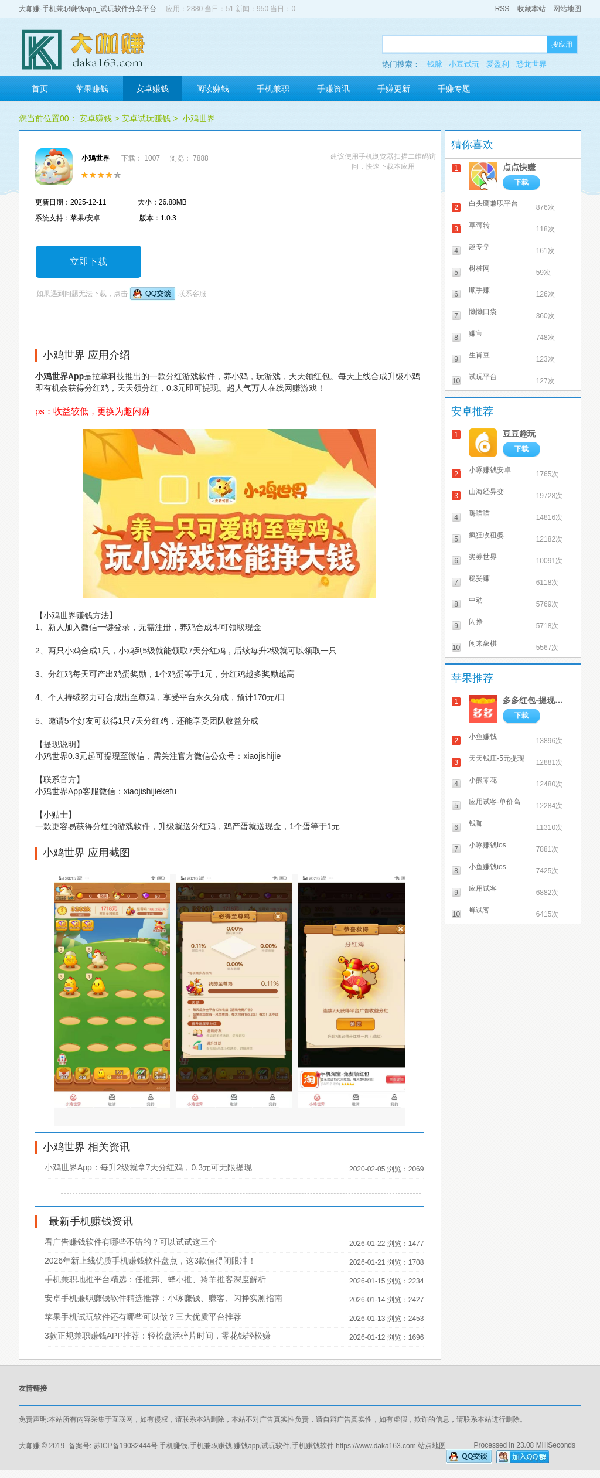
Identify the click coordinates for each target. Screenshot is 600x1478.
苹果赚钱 (92, 88)
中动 (476, 600)
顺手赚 (479, 290)
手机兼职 (273, 88)
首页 (40, 88)
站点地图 (432, 1446)
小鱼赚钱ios (487, 867)
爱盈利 (497, 64)
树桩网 (479, 268)
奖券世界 (483, 557)
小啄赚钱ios (487, 845)
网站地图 (567, 9)
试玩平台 (483, 377)
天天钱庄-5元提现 (496, 758)
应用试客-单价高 (494, 802)
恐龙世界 (531, 64)
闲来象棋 (483, 643)
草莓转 (479, 225)
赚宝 (476, 333)
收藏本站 (531, 9)
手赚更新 (393, 88)
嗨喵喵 (479, 513)
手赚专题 (454, 88)
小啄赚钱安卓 (490, 470)
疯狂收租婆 (486, 535)
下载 (521, 182)
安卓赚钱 (152, 88)
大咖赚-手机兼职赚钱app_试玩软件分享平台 (87, 9)
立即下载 (88, 262)
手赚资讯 (333, 88)
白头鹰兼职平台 (493, 203)
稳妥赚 (479, 578)
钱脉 (434, 64)
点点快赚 (519, 167)
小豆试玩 (464, 64)
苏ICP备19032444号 (126, 1446)
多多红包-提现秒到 (536, 700)
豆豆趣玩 (519, 433)
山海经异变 (486, 492)
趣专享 (479, 247)
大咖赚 (29, 1446)
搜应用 (561, 44)
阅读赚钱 (212, 88)
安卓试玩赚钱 (146, 118)
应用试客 (483, 888)
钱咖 (476, 823)
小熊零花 (483, 780)
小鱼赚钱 (483, 737)
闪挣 (476, 622)
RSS (502, 9)
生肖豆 (479, 355)
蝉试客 (479, 910)
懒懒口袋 (483, 312)
